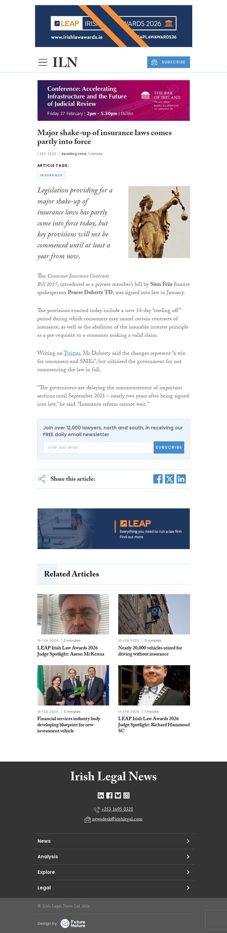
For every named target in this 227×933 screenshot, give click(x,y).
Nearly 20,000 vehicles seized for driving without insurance (150, 651)
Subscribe (169, 447)
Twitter (72, 354)
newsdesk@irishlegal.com (117, 820)
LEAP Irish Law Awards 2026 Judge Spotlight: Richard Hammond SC (154, 725)
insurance (51, 175)
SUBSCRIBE (169, 62)
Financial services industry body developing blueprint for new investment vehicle (68, 725)
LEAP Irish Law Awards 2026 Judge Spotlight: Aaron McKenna (70, 651)
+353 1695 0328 (117, 810)
